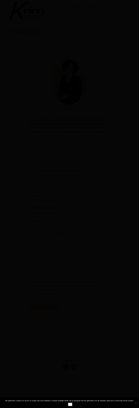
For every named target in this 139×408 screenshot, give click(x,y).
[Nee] (136, 402)
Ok (70, 404)
